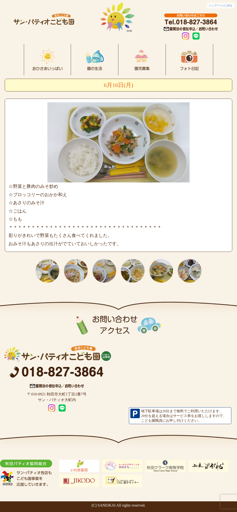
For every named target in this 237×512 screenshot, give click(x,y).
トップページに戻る (220, 5)
